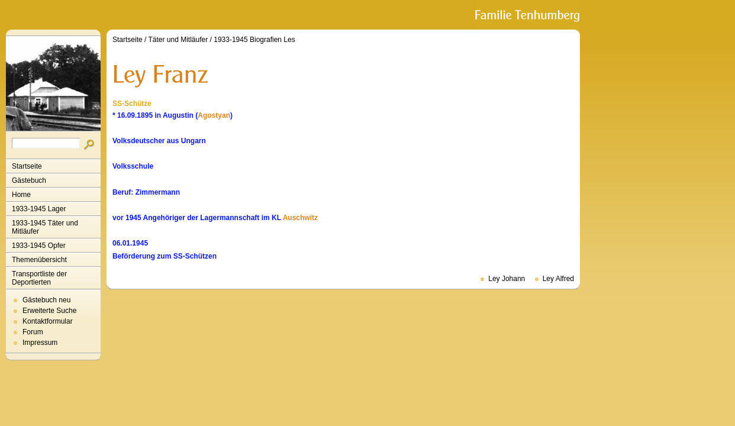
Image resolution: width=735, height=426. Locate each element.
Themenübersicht (39, 260)
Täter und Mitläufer (178, 40)
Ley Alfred (558, 279)
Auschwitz (300, 218)
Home (21, 195)
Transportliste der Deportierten (39, 278)
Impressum (39, 342)
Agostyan (214, 115)
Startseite (27, 166)
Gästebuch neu (46, 300)
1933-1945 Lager (39, 209)
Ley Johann (506, 279)
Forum (32, 332)
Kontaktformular (47, 321)
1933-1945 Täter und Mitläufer (45, 227)
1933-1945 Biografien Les (254, 40)
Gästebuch (29, 180)
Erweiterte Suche (49, 310)
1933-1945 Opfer (39, 245)
